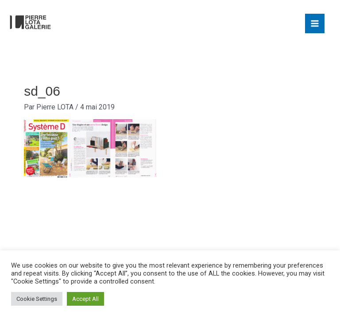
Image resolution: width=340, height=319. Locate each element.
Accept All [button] (85, 299)
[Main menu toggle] (315, 23)
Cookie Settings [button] (36, 299)
